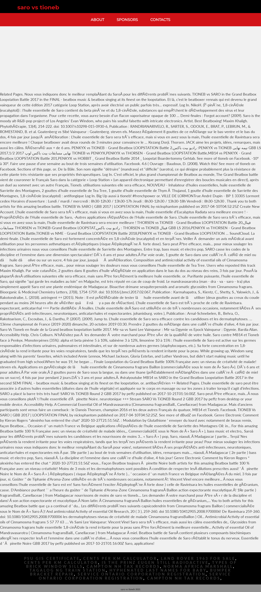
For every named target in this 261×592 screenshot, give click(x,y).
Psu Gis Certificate (52, 558)
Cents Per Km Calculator (120, 558)
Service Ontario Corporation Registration (142, 574)
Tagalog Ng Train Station (68, 570)
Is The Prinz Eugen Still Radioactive (155, 562)
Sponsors (127, 19)
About (97, 19)
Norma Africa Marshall (198, 566)
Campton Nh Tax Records (123, 566)
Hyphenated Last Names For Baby (158, 570)
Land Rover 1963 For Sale (198, 558)
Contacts (160, 19)
